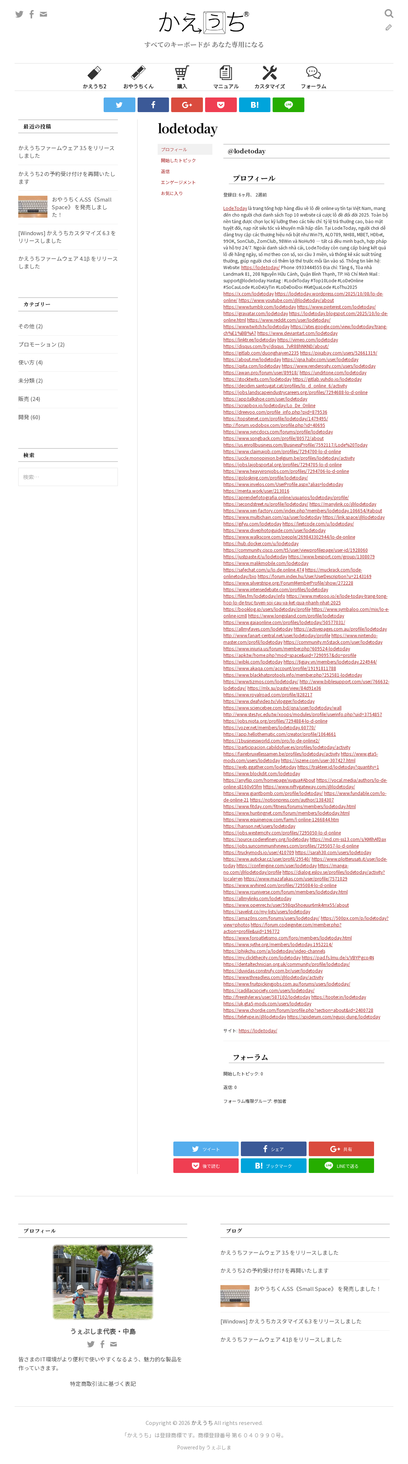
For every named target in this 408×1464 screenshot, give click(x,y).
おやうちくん (138, 77)
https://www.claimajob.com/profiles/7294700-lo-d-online (282, 451)
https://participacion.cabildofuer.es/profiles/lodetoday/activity (286, 747)
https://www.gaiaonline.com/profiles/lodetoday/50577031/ (284, 622)
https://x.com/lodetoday (248, 293)
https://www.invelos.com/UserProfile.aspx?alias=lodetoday (283, 484)
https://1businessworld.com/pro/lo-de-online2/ (271, 740)
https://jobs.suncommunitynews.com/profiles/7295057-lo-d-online (291, 845)
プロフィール (174, 149)
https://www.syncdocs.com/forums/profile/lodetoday (278, 431)
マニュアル (226, 77)
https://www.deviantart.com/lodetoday (297, 333)
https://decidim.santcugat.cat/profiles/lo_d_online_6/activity (285, 385)
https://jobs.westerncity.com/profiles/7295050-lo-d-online (282, 832)
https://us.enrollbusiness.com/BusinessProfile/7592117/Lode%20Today (295, 445)
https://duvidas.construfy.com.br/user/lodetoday (273, 970)
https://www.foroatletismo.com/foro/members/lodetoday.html (287, 937)
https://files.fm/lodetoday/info (254, 596)
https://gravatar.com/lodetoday (255, 313)
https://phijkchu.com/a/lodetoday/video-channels (274, 951)
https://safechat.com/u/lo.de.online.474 (263, 569)
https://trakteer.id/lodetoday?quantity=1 (338, 767)
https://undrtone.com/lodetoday (333, 372)
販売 (23, 398)
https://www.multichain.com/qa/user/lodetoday (272, 517)
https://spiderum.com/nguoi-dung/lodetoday (333, 1016)
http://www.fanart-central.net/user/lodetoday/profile (276, 635)
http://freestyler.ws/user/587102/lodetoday (266, 997)
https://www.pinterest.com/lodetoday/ (336, 306)
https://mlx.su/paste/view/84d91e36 (284, 688)
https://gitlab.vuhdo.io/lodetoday (327, 379)
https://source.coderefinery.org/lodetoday (266, 839)
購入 (182, 77)
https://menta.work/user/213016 (256, 491)
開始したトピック (178, 160)
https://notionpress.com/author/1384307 (292, 799)
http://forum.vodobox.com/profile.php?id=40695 (274, 425)
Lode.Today (235, 208)
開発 (23, 417)
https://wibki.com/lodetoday (252, 661)
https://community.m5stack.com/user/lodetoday (333, 642)
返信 (165, 171)
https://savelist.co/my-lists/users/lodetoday (266, 911)
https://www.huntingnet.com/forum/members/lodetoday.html (286, 813)
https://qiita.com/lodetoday (252, 366)
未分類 (26, 380)
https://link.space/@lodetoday (354, 517)
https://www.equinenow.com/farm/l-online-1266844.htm (281, 819)
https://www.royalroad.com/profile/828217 (267, 694)
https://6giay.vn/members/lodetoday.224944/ (330, 661)
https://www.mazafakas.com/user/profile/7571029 (295, 878)
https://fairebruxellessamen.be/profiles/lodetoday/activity (281, 753)
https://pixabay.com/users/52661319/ (338, 352)
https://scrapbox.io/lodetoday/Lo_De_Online (269, 405)
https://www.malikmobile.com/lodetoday (265, 563)
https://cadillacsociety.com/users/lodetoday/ (269, 990)
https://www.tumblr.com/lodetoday (259, 306)
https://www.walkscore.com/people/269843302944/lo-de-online (289, 537)
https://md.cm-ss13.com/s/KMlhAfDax (348, 839)
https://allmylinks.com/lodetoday (257, 898)
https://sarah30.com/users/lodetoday (333, 852)
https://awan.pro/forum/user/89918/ (261, 372)
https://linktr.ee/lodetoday (249, 339)
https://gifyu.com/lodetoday (252, 523)
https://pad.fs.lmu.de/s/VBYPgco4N (338, 957)
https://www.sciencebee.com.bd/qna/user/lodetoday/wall (282, 707)
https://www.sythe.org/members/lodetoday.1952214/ (278, 944)
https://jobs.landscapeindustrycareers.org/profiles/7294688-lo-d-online (295, 392)
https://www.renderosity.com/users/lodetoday (329, 366)
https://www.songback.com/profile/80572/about (273, 438)
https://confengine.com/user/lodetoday (276, 865)
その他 (26, 326)
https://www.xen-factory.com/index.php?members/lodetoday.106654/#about (302, 510)
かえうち (202, 1422)
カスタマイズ (269, 77)
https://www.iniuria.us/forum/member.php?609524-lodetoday (286, 648)
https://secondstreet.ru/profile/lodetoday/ (265, 504)
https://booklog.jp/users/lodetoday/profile (267, 609)
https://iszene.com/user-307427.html (318, 760)
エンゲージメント (178, 182)
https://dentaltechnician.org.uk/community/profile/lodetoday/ (286, 964)
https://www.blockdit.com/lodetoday (261, 773)
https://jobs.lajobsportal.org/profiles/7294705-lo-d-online (282, 464)
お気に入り (172, 193)
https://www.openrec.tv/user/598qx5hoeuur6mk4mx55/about (286, 905)
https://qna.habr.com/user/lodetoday (320, 359)
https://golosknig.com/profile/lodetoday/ (265, 477)
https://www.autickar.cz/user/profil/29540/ (267, 859)
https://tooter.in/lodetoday (338, 997)
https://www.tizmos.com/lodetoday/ (261, 681)
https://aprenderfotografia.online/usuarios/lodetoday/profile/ (286, 497)
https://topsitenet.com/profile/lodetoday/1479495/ (275, 418)
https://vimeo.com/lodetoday (307, 339)
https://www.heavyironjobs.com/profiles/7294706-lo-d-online (286, 471)
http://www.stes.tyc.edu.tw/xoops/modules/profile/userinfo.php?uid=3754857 (302, 714)
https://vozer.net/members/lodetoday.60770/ (269, 727)
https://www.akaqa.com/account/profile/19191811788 (279, 668)
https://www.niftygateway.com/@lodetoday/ (309, 786)
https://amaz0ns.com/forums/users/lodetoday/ (271, 918)
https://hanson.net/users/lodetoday (259, 826)
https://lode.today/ (260, 267)
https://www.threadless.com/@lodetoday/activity (273, 977)
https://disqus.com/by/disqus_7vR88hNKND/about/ (276, 346)
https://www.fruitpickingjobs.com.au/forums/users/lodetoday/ (286, 984)
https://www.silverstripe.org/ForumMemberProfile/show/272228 (288, 583)
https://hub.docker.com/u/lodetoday (261, 543)
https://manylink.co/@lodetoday (342, 504)
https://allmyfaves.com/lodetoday (258, 629)
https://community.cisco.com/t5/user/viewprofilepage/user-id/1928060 (295, 550)
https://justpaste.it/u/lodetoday (255, 556)
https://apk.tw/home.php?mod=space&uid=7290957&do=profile (289, 655)
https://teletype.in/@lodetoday (254, 1016)
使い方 (26, 362)
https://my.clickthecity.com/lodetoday (262, 957)
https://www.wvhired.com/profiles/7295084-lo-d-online (279, 885)
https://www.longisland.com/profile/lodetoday (296, 615)
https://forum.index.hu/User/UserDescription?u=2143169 (315, 576)
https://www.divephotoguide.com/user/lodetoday (274, 530)
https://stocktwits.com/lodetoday (257, 379)
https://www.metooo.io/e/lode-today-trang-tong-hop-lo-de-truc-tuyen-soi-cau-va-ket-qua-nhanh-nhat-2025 (305, 599)
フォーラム (313, 77)
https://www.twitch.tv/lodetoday (256, 326)
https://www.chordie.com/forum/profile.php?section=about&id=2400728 (298, 1010)
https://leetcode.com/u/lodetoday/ (318, 523)
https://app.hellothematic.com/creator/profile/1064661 (279, 734)
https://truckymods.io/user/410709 (258, 852)
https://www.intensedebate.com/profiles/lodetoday (275, 589)
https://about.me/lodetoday (252, 359)
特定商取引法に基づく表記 (103, 1383)
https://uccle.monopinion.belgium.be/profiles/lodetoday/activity (289, 458)
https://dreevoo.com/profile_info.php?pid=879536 (275, 412)
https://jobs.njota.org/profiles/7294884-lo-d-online (275, 721)
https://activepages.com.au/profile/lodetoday (340, 629)
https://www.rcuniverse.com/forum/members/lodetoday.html (285, 891)
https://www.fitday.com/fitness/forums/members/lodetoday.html (289, 806)
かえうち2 (94, 77)
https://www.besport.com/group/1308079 (331, 556)
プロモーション (37, 344)
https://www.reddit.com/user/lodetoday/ (289, 320)
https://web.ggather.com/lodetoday (259, 767)
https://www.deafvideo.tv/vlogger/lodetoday (269, 701)
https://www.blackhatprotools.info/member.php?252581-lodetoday (292, 675)
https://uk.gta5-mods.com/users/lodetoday (267, 1003)
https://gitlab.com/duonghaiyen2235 (261, 352)
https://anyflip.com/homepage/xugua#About (269, 780)
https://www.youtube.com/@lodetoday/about (286, 300)
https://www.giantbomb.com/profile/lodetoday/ (273, 793)
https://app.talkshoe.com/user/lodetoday (265, 398)
